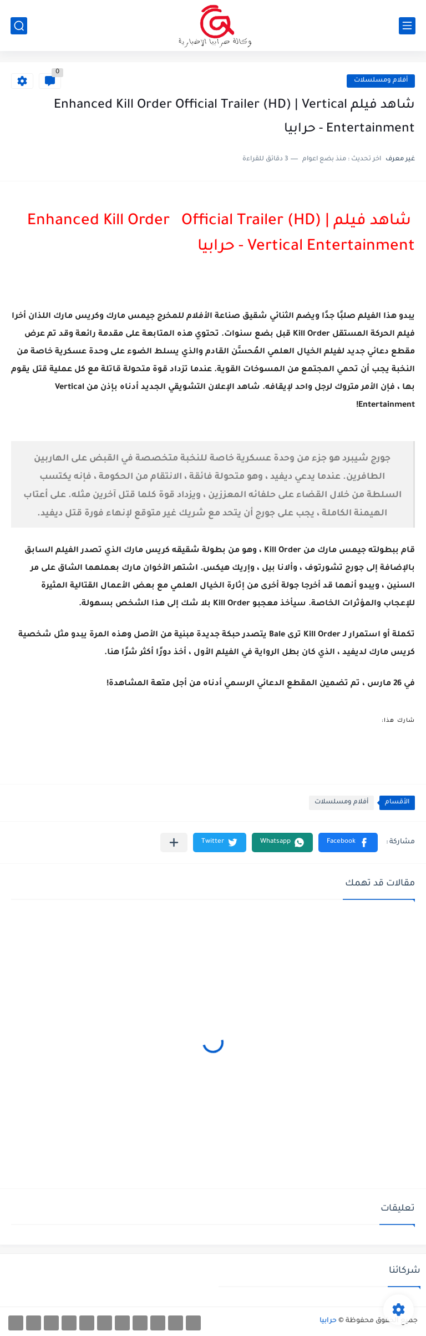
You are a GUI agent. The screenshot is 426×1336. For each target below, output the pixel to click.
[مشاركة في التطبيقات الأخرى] (173, 842)
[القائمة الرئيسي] (407, 25)
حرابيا (328, 1321)
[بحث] (19, 25)
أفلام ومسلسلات (381, 80)
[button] (348, 842)
